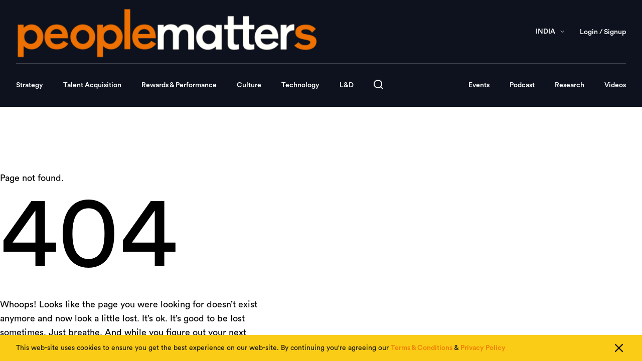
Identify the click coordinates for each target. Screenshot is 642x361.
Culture (249, 85)
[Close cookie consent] (619, 348)
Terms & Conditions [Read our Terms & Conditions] (421, 347)
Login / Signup (603, 32)
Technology (300, 85)
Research (569, 85)
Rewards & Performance (179, 85)
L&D (347, 85)
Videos (615, 85)
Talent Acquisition (92, 85)
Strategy (29, 85)
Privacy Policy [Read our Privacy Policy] (483, 347)
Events (479, 85)
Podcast (522, 85)
